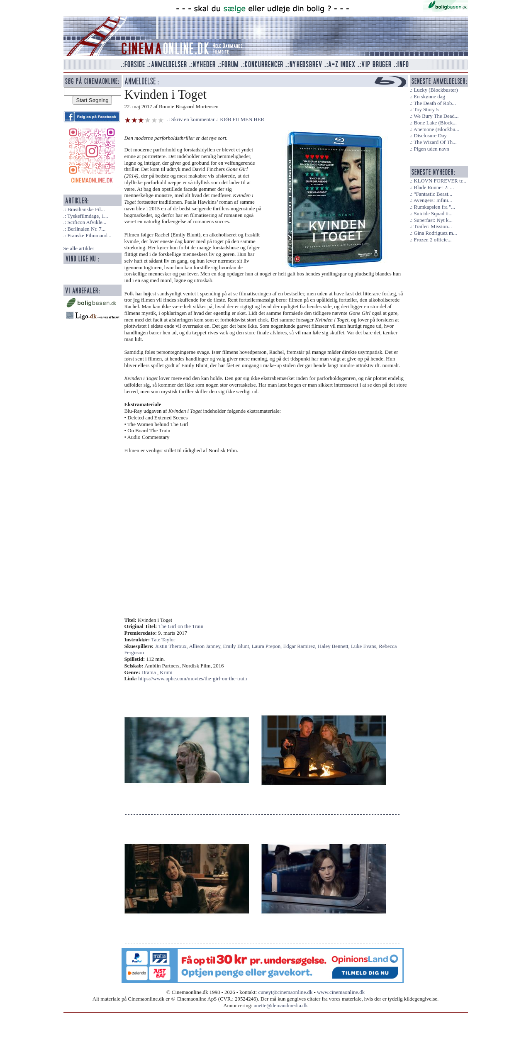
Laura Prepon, (267, 646)
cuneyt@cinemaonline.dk (285, 992)
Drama (148, 672)
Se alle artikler (79, 248)
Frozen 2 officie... (432, 240)
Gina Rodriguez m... (435, 233)
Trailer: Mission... (433, 226)
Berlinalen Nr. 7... (86, 229)
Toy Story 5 (426, 109)
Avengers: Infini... (433, 200)
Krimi (166, 672)
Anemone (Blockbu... (436, 129)
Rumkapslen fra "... (434, 207)
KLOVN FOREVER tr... (440, 181)
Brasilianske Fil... (86, 209)
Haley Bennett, (334, 646)
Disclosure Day (430, 136)
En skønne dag (429, 97)
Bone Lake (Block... (435, 123)
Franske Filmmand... (89, 236)
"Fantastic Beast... (433, 194)
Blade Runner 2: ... (434, 187)
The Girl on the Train (180, 626)
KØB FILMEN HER (242, 119)
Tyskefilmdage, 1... (87, 216)
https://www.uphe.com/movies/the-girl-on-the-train (192, 679)
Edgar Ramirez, (300, 646)
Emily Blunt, (237, 646)
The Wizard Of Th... (435, 142)
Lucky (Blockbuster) (436, 90)
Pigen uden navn (431, 149)
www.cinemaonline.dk (341, 992)
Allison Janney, (206, 646)
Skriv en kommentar (193, 119)
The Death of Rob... (435, 103)
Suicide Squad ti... (433, 214)
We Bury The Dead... (436, 116)
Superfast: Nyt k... (433, 220)
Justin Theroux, (172, 646)
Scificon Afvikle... (86, 222)
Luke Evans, (365, 646)
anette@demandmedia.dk (281, 1005)
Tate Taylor (163, 640)
